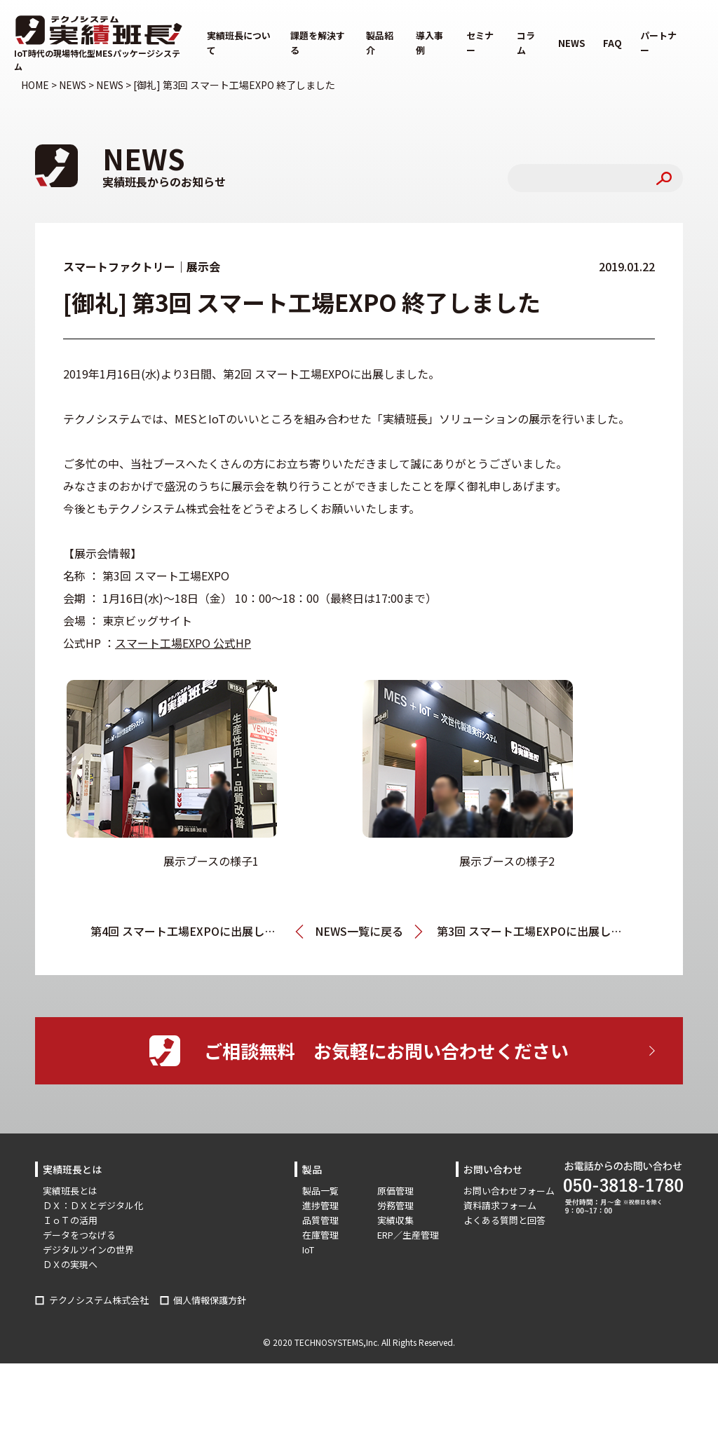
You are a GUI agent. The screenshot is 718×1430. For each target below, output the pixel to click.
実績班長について (239, 43)
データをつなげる (79, 1234)
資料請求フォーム (499, 1205)
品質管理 (320, 1220)
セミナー (480, 43)
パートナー (658, 43)
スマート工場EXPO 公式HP (183, 642)
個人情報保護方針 (209, 1300)
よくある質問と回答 (504, 1220)
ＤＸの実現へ (70, 1264)
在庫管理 (320, 1234)
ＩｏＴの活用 (70, 1220)
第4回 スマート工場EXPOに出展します (188, 930)
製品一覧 (320, 1190)
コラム (526, 43)
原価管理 (395, 1190)
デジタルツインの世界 (88, 1249)
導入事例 (429, 43)
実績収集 (395, 1220)
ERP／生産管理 (408, 1234)
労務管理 (395, 1205)
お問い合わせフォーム (509, 1190)
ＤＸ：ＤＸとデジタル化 (93, 1205)
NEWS (571, 43)
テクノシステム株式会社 (99, 1300)
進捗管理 (320, 1205)
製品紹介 (379, 43)
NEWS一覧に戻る (359, 930)
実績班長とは (70, 1190)
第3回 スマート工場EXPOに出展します (532, 930)
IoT (308, 1249)
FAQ (612, 43)
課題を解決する (317, 43)
